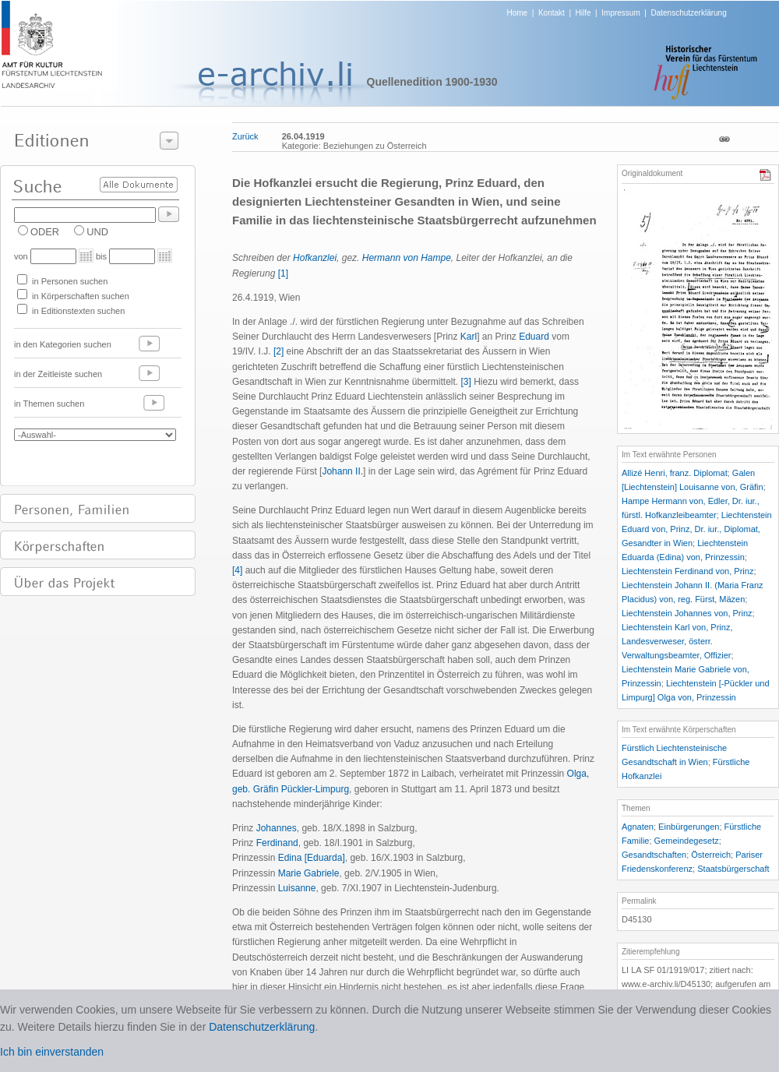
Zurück (245, 136)
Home (517, 13)
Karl (468, 336)
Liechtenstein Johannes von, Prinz (687, 613)
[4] (237, 570)
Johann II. (342, 471)
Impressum (620, 13)
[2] (278, 351)
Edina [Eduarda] (311, 857)
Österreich (711, 854)
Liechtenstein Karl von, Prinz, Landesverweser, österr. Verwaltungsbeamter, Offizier (677, 641)
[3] (465, 381)
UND (97, 232)
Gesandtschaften (654, 854)
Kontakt (551, 13)
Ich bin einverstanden (52, 1052)
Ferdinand (277, 843)
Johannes (276, 828)
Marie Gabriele (309, 873)
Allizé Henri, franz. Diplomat (675, 473)
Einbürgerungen (688, 826)
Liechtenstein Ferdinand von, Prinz (687, 571)
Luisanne (297, 888)
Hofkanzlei (315, 257)
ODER (44, 232)
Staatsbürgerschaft (733, 868)
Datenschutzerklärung (688, 13)
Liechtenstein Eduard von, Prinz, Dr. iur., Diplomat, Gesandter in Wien (697, 529)
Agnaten (638, 826)
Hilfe (583, 13)
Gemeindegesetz (686, 840)
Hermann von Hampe (406, 257)
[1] (283, 273)
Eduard (534, 336)
